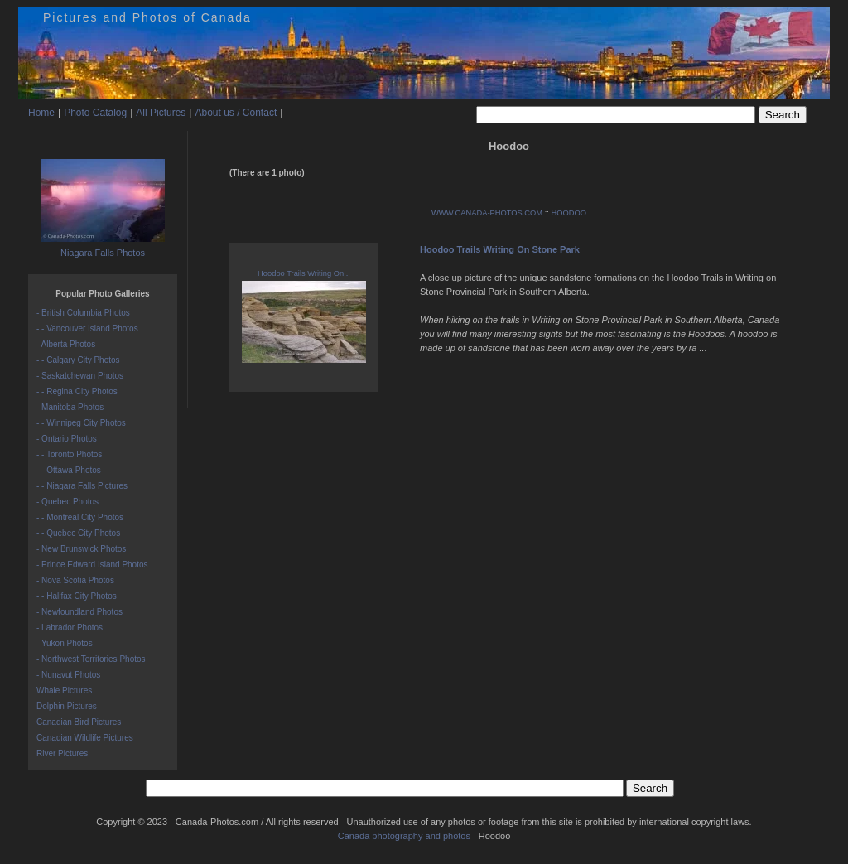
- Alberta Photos (65, 344)
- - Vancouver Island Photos (87, 328)
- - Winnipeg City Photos (81, 422)
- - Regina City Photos (77, 391)
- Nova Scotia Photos (75, 580)
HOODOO (568, 213)
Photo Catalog (95, 112)
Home (41, 112)
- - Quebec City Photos (78, 533)
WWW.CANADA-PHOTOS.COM (486, 213)
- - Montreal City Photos (79, 517)
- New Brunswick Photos (81, 548)
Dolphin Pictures (66, 706)
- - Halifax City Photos (76, 596)
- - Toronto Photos (69, 454)
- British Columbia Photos (83, 312)
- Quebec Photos (67, 501)
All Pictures (161, 112)
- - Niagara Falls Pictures (82, 485)
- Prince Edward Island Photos (92, 564)
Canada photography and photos (404, 836)
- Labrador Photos (69, 627)
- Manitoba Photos (70, 407)
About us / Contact (236, 112)
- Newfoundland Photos (79, 611)
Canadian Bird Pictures (78, 721)
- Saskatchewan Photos (79, 375)
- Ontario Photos (66, 438)
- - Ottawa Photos (68, 470)
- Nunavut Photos (68, 674)
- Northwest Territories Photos (91, 659)
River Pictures (62, 753)
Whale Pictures (64, 690)
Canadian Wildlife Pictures (84, 737)
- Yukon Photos (64, 643)
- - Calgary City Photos (78, 359)
